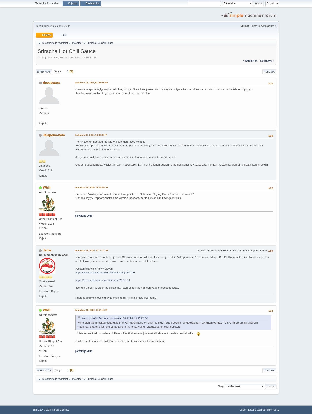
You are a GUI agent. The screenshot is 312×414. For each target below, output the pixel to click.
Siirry (220, 386)
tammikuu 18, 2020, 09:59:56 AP (91, 187)
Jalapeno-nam (54, 135)
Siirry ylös (44, 370)
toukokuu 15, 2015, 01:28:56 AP (91, 82)
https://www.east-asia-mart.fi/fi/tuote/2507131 (102, 280)
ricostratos (51, 82)
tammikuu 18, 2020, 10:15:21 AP (91, 250)
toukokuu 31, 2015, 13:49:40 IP (91, 135)
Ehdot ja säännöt (256, 409)
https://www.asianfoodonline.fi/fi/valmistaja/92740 (105, 272)
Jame (47, 250)
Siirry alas (44, 71)
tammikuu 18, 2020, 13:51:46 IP (91, 310)
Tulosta (269, 71)
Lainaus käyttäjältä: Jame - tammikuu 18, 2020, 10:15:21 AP (114, 318)
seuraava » (267, 60)
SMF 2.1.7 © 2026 (42, 409)
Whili (46, 187)
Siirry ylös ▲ (273, 409)
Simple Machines (60, 409)
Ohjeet (243, 409)
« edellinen (250, 60)
